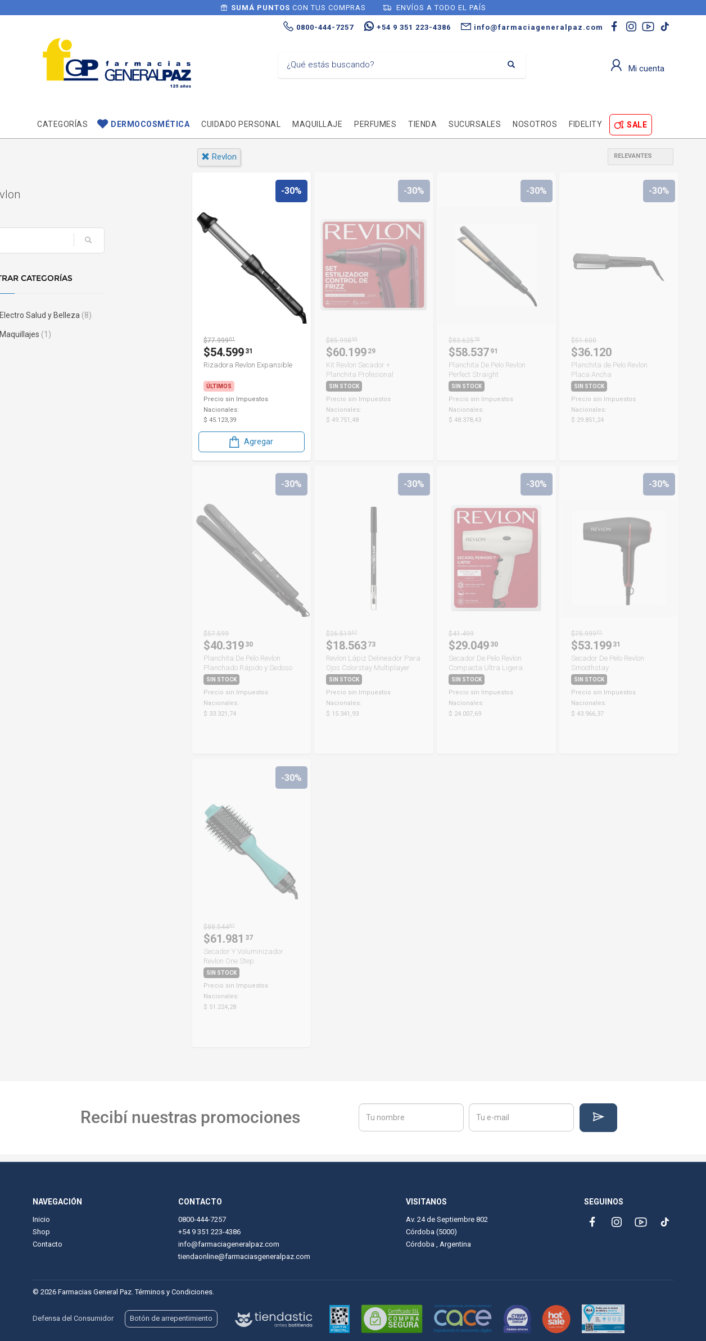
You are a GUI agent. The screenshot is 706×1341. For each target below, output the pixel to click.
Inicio (41, 1219)
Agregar (250, 442)
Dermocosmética (150, 124)
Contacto (47, 1244)
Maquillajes (70, 334)
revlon (219, 157)
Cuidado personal (240, 124)
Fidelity (585, 124)
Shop (41, 1232)
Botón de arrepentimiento (171, 1318)
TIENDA (422, 124)
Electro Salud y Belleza (91, 315)
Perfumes (375, 124)
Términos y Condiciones (173, 1292)
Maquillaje (317, 124)
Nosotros (535, 124)
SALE (637, 124)
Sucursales (475, 124)
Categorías (62, 124)
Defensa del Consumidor (73, 1318)
